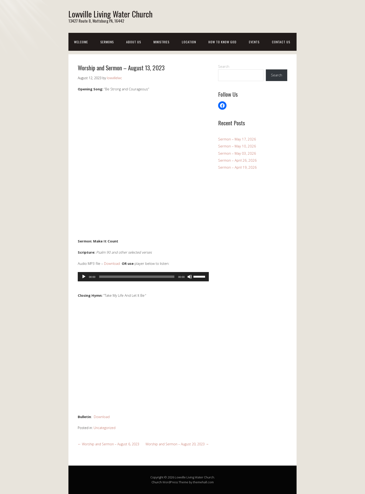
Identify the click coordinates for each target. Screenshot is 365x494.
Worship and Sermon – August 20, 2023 (177, 444)
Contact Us (281, 41)
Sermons (107, 41)
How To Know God (222, 41)
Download (112, 263)
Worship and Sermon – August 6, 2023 (108, 444)
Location (189, 41)
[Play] (83, 276)
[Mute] (189, 276)
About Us (133, 41)
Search (223, 66)
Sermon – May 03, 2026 (237, 153)
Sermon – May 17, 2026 (237, 138)
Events (254, 41)
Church (157, 482)
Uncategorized (104, 427)
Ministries (161, 41)
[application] (143, 276)
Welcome (81, 41)
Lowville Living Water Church (113, 13)
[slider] (137, 276)
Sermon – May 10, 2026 (237, 146)
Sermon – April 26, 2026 (237, 160)
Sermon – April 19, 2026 (237, 167)
